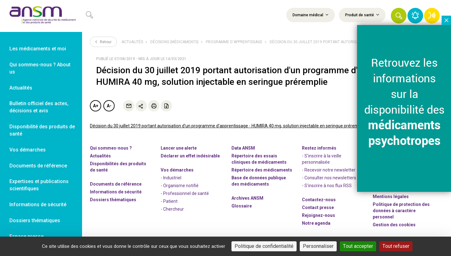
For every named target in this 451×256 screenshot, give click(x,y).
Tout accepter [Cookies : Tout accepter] (358, 246)
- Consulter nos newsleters (329, 177)
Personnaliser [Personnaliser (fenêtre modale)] (318, 246)
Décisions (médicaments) (174, 42)
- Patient (169, 201)
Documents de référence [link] (38, 166)
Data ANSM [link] (243, 148)
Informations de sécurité (116, 191)
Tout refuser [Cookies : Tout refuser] (395, 246)
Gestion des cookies (394, 224)
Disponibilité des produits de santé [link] (42, 130)
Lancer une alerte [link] (179, 148)
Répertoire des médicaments (261, 169)
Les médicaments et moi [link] (37, 49)
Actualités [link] (20, 88)
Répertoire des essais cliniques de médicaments (259, 159)
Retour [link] (103, 41)
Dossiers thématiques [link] (34, 220)
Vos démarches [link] (27, 150)
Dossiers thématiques (113, 199)
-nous (318, 215)
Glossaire (241, 205)
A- (109, 105)
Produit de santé (362, 14)
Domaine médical (311, 14)
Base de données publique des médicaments (258, 181)
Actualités (132, 42)
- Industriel (171, 177)
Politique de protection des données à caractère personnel (401, 210)
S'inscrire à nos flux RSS (328, 185)
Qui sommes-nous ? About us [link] (39, 68)
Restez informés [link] (319, 148)
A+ (95, 105)
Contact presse (318, 207)
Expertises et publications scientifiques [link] (39, 185)
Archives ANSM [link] (247, 198)
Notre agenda (316, 223)
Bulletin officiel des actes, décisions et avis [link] (39, 107)
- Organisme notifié (180, 185)
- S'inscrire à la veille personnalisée (321, 159)
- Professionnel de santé (185, 193)
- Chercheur (172, 209)
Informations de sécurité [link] (37, 204)
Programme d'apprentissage (234, 42)
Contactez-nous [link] (319, 199)
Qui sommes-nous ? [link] (111, 148)
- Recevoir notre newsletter (328, 169)
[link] (41, 16)
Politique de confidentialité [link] (264, 246)
